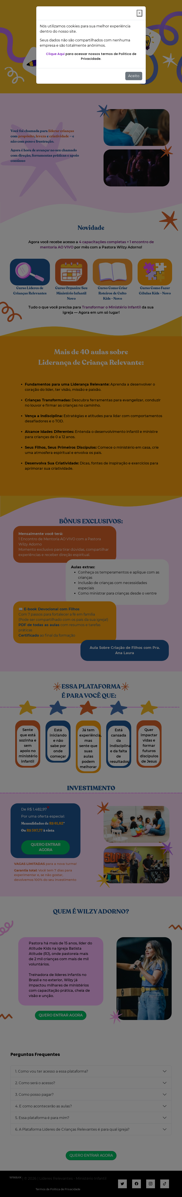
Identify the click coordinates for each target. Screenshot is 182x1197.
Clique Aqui (55, 54)
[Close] (139, 13)
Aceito (133, 76)
